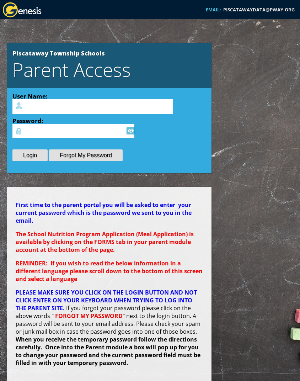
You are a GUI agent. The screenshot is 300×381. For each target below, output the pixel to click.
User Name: (30, 96)
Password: (27, 120)
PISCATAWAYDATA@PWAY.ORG (259, 9)
